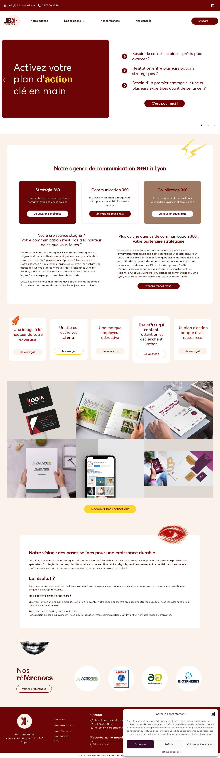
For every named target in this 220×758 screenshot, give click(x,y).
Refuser (169, 744)
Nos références (110, 21)
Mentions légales (115, 755)
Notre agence (39, 21)
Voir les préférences (200, 744)
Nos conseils (144, 21)
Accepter (140, 744)
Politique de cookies (171, 751)
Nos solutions (74, 21)
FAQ (57, 741)
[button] (213, 714)
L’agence (59, 719)
